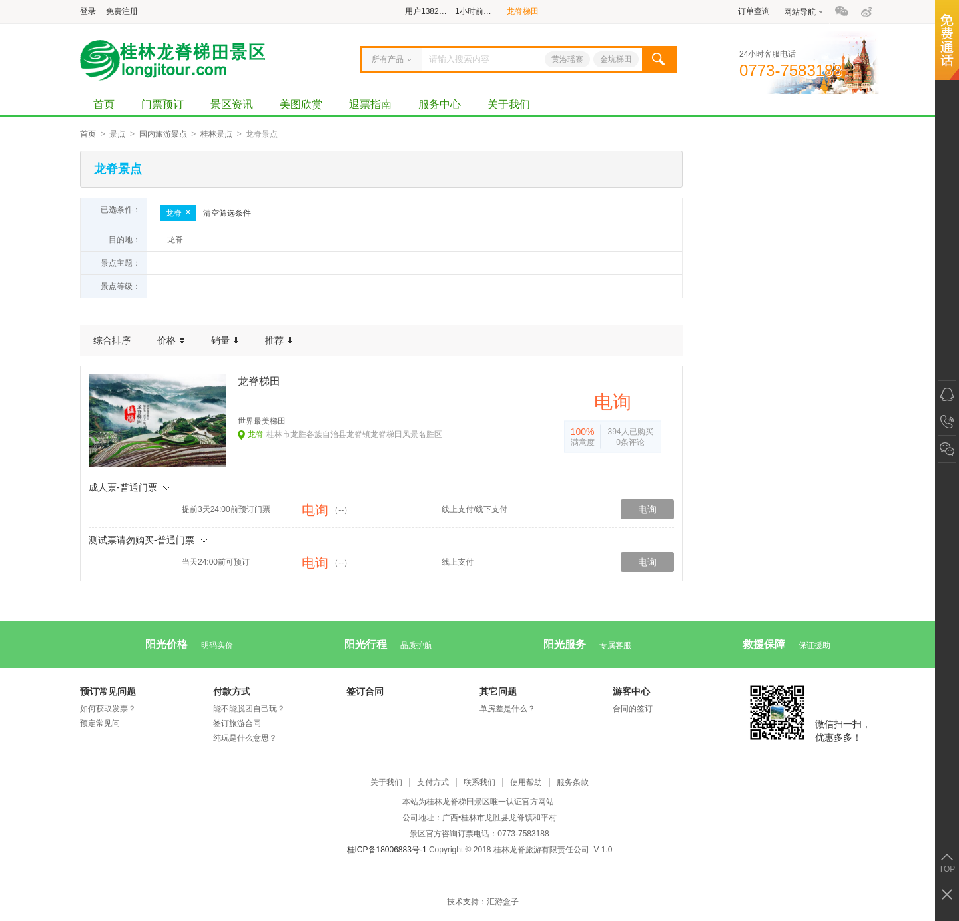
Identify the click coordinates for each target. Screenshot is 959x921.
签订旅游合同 (237, 723)
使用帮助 (526, 782)
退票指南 (370, 104)
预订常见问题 (108, 691)
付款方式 (231, 691)
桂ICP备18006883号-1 (387, 849)
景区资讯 (231, 104)
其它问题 (498, 691)
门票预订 (162, 104)
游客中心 (631, 691)
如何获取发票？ (108, 708)
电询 (647, 509)
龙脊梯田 (523, 11)
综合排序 (112, 340)
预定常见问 (100, 723)
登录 (88, 11)
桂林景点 (216, 134)
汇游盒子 (503, 901)
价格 (170, 340)
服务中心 (439, 104)
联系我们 (479, 782)
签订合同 (365, 691)
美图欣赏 (301, 104)
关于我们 (508, 104)
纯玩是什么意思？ (245, 738)
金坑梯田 (616, 59)
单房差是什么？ (507, 708)
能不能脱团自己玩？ (249, 708)
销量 (224, 340)
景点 (117, 134)
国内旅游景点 (163, 134)
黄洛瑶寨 (567, 59)
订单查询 (754, 11)
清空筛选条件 (227, 213)
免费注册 (122, 11)
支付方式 (433, 782)
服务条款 (573, 782)
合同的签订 (633, 708)
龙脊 (178, 213)
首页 (104, 104)
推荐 (278, 340)
